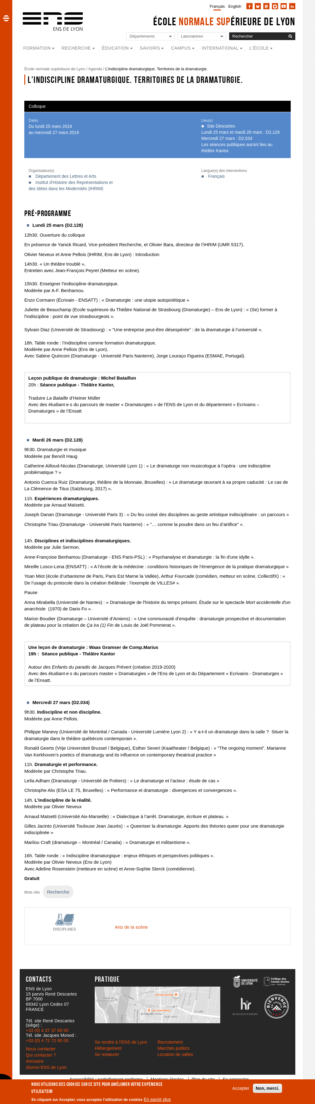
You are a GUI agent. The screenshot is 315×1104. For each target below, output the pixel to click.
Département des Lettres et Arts (65, 176)
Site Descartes (221, 126)
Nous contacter (41, 1048)
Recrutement (170, 1042)
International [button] (220, 48)
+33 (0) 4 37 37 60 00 (47, 1030)
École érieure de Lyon (224, 21)
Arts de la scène (131, 927)
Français (217, 6)
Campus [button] (181, 48)
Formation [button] (37, 48)
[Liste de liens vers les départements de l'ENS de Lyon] (150, 36)
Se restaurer (107, 1054)
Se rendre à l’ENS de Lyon (121, 1042)
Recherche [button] (76, 48)
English (234, 6)
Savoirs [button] (150, 48)
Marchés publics (173, 1048)
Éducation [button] (115, 48)
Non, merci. (267, 1088)
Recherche (58, 891)
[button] (6, 18)
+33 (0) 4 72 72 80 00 (47, 1040)
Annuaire (35, 1061)
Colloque (37, 106)
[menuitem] (216, 6)
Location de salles (175, 1054)
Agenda (95, 69)
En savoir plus (157, 1099)
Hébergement (108, 1048)
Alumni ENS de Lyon (46, 1067)
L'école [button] (259, 48)
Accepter (240, 1088)
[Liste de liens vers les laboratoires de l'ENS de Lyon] (202, 36)
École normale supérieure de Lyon (54, 69)
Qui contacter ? (41, 1055)
